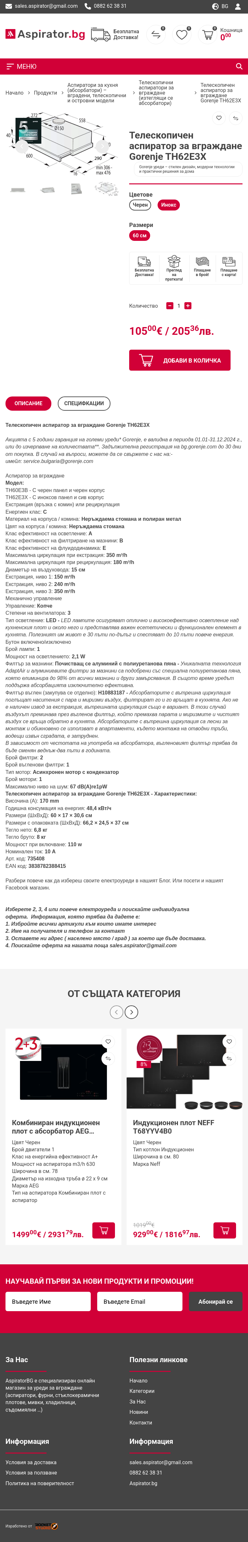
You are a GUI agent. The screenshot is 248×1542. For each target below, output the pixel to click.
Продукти (45, 93)
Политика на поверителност (39, 1483)
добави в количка (180, 360)
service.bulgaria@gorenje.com (58, 461)
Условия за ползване (31, 1473)
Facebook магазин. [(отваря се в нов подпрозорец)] (27, 887)
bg (220, 6)
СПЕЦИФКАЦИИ (84, 403)
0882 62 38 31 (106, 6)
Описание (28, 403)
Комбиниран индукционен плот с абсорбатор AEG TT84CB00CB (56, 1127)
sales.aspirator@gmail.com (41, 6)
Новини (138, 1412)
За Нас (137, 1402)
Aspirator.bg (143, 1483)
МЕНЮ (20, 66)
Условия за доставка (31, 1462)
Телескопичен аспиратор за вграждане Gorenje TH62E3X (221, 93)
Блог (164, 880)
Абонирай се (216, 1301)
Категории (142, 1391)
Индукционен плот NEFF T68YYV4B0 (173, 1127)
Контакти (140, 1423)
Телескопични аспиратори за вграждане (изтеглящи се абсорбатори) (156, 92)
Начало (14, 93)
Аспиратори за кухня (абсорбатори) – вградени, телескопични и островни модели (96, 93)
